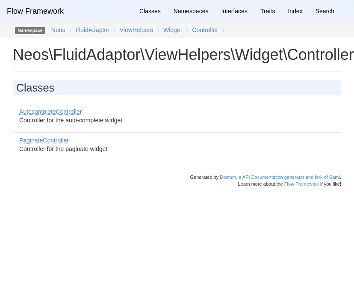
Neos (58, 30)
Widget (172, 30)
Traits (267, 11)
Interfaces (234, 11)
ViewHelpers (136, 30)
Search (325, 11)
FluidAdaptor (92, 30)
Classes (150, 11)
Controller (205, 30)
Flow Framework (35, 11)
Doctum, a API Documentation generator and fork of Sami (280, 177)
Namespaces (191, 11)
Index (295, 11)
